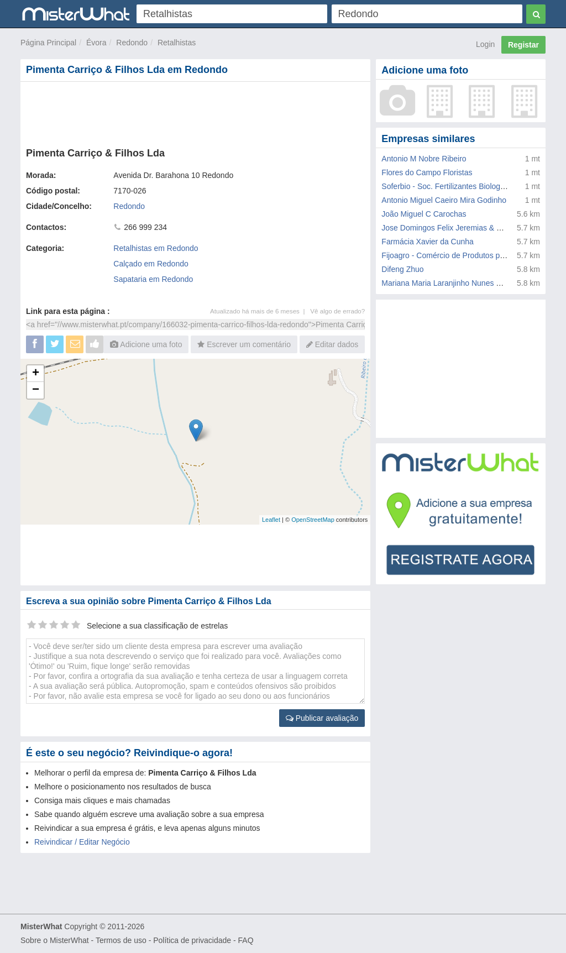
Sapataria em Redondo (153, 279)
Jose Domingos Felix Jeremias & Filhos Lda (456, 227)
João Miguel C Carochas (423, 214)
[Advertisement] (195, 112)
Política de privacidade (192, 940)
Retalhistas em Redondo (155, 248)
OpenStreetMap (312, 519)
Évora (96, 42)
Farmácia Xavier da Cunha (427, 241)
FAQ (246, 940)
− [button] (35, 390)
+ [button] (35, 373)
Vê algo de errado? (337, 311)
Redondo (132, 42)
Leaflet (271, 519)
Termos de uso (121, 940)
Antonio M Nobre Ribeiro (423, 158)
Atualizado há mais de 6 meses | (260, 311)
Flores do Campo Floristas (426, 172)
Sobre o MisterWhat (54, 940)
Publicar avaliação (322, 718)
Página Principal (48, 42)
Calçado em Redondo (150, 263)
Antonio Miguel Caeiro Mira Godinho (443, 200)
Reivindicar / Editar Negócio (82, 841)
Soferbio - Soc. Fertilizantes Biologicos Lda (455, 186)
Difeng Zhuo (402, 269)
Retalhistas (177, 42)
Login (485, 44)
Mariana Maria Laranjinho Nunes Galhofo (452, 283)
